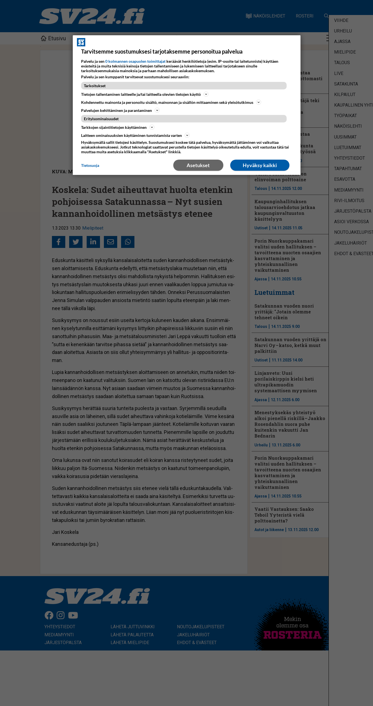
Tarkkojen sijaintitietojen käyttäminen (117, 127)
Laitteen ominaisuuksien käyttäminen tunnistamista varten (135, 135)
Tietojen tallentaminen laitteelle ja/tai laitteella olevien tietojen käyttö (145, 94)
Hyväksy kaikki (260, 165)
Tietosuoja (90, 165)
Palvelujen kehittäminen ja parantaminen (120, 110)
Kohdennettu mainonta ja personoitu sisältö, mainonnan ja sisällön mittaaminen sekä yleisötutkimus (171, 102)
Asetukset (198, 165)
